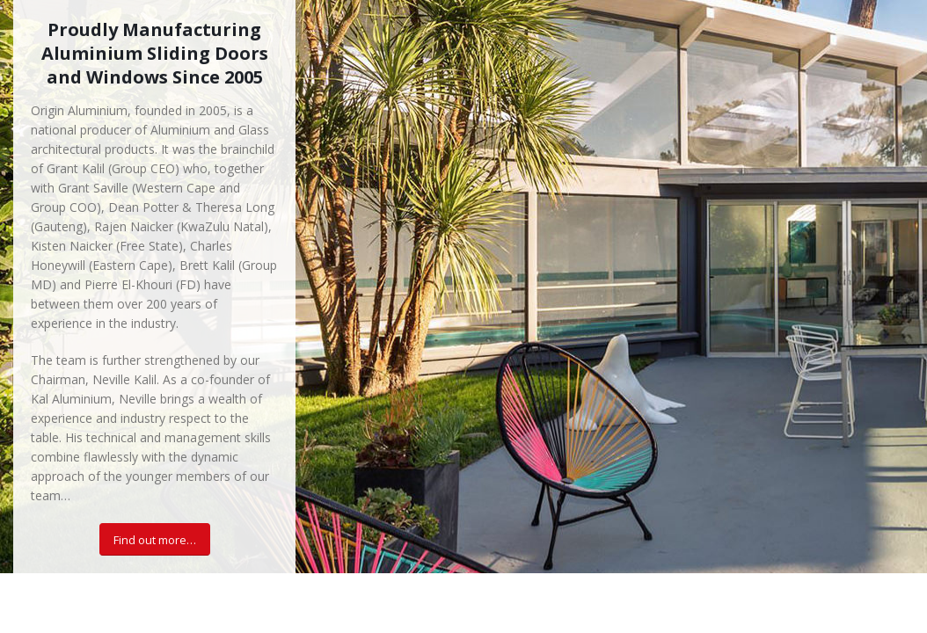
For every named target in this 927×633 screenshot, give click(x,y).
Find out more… (154, 540)
